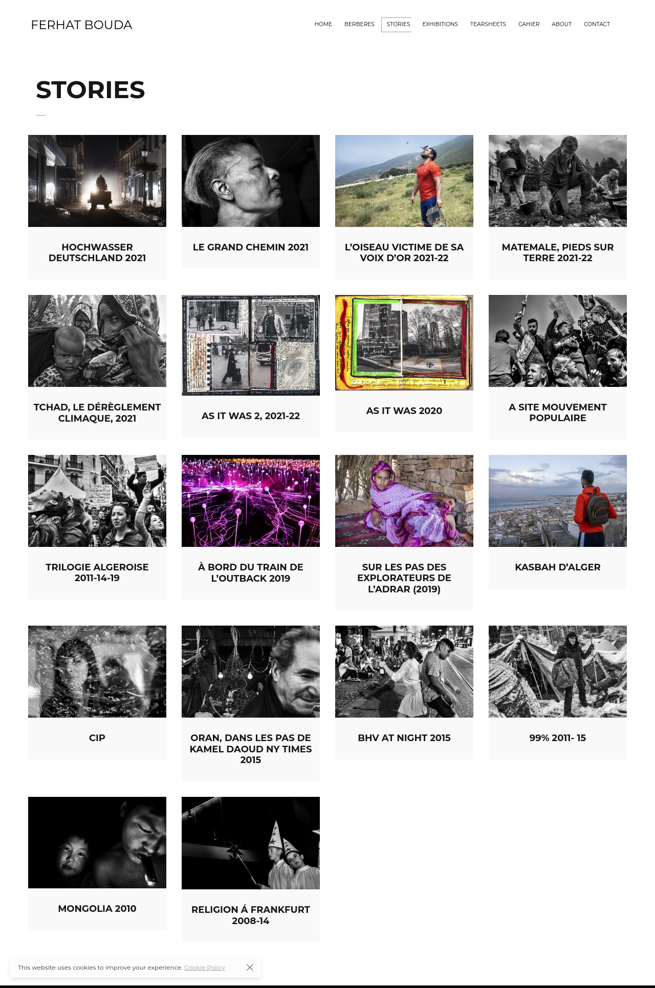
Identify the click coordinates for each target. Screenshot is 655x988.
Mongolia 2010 (97, 908)
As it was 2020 (404, 411)
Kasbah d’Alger (558, 567)
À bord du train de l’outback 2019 (250, 573)
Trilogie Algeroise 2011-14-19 (97, 573)
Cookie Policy (204, 967)
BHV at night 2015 (404, 738)
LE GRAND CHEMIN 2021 (251, 247)
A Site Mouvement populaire (557, 413)
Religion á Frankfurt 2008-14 (250, 915)
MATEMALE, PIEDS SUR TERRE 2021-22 (558, 253)
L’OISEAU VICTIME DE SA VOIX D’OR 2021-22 (404, 253)
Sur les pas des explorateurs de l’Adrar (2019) (404, 578)
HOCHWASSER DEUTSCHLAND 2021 (97, 253)
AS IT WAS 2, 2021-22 (251, 416)
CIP (97, 738)
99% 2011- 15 (558, 738)
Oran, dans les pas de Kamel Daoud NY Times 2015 (251, 749)
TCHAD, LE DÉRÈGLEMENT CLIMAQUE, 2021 (97, 413)
